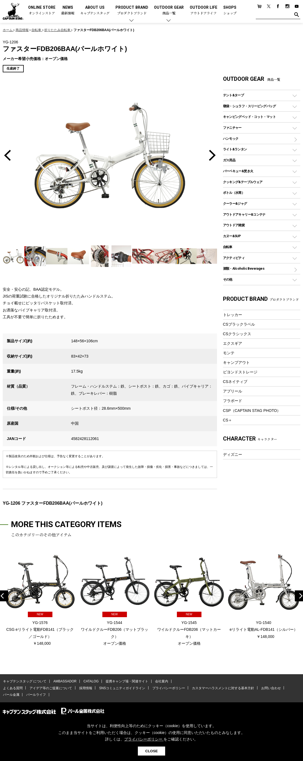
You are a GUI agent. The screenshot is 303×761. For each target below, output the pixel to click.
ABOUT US (94, 10)
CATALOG (90, 681)
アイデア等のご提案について (50, 688)
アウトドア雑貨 (234, 225)
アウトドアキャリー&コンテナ (244, 214)
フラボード (232, 401)
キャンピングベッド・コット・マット (249, 117)
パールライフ (35, 695)
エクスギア (232, 343)
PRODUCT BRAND (131, 10)
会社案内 (160, 681)
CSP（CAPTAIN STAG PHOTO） (252, 410)
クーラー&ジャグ (235, 203)
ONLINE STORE (41, 10)
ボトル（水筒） (234, 193)
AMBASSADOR (64, 681)
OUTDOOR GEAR (169, 10)
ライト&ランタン (235, 149)
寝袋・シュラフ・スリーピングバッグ (249, 106)
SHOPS (229, 10)
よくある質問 (12, 688)
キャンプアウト (236, 362)
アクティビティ (234, 258)
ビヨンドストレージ (240, 372)
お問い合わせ (269, 688)
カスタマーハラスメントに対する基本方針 (221, 688)
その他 (227, 279)
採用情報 (84, 688)
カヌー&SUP (232, 236)
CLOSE (151, 751)
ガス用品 (229, 160)
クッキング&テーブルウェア (243, 182)
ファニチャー (232, 128)
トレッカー (232, 315)
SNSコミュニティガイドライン (121, 688)
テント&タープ (233, 95)
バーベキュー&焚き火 (238, 171)
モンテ (228, 353)
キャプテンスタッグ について (24, 681)
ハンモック (231, 138)
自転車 (227, 247)
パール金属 (11, 695)
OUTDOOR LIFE (203, 10)
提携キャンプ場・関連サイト (126, 681)
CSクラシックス (237, 334)
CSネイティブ (235, 381)
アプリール (232, 391)
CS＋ (227, 420)
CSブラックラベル (239, 324)
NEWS (67, 10)
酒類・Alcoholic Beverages (243, 268)
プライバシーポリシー (167, 688)
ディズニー (232, 454)
